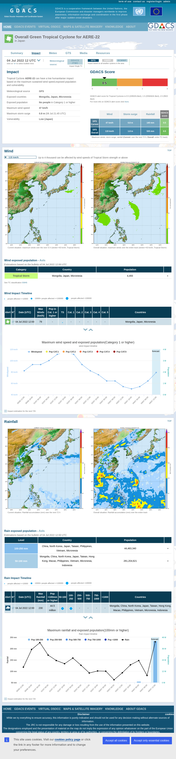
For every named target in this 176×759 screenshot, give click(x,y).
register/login (154, 1)
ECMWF (122, 60)
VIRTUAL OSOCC (49, 26)
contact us (139, 1)
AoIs (42, 260)
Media (83, 53)
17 (13, 321)
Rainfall (150, 114)
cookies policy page (67, 739)
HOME (7, 26)
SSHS (24, 283)
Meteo (53, 53)
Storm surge (130, 114)
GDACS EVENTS (25, 26)
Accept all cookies (116, 740)
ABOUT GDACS (136, 708)
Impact (36, 53)
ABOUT (131, 26)
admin (166, 1)
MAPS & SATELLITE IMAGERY (82, 26)
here (127, 102)
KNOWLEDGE (114, 26)
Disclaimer (84, 714)
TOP (169, 150)
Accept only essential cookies (151, 740)
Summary (17, 53)
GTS (68, 53)
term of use (125, 1)
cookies (169, 714)
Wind (109, 114)
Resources (103, 53)
